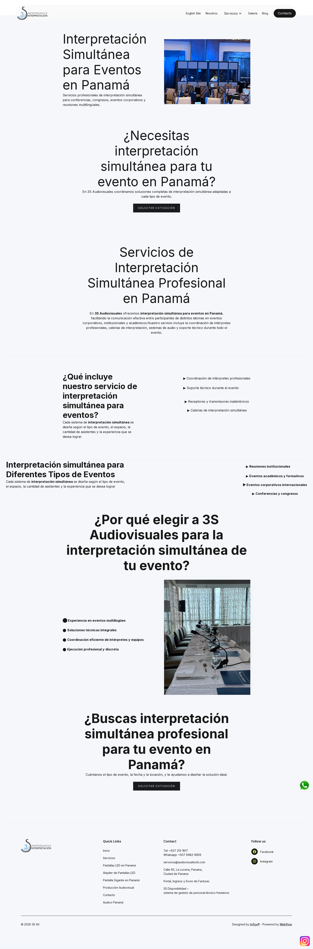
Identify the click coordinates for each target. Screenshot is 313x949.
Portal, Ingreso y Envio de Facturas (186, 881)
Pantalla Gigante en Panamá (121, 880)
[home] (32, 13)
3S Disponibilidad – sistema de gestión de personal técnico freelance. (196, 890)
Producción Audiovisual (118, 887)
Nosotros (212, 13)
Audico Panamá (113, 902)
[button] (233, 13)
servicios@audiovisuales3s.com (184, 862)
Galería (252, 13)
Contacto (109, 895)
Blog (265, 13)
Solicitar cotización (156, 207)
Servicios (109, 858)
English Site (193, 13)
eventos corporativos (126, 100)
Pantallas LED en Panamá (119, 865)
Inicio (106, 850)
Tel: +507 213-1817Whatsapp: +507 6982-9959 (182, 852)
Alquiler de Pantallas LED (119, 872)
